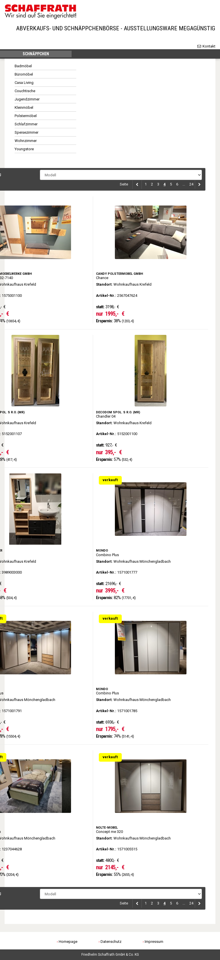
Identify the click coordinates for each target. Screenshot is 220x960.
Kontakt (206, 46)
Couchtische (25, 92)
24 (191, 185)
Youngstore (24, 150)
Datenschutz (111, 941)
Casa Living (24, 84)
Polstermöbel (26, 117)
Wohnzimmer (26, 142)
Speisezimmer (26, 134)
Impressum (154, 941)
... (183, 185)
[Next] (198, 185)
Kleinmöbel (24, 109)
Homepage (68, 941)
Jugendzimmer (27, 100)
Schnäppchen (36, 54)
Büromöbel (24, 76)
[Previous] (137, 185)
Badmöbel (23, 67)
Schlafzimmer (26, 125)
